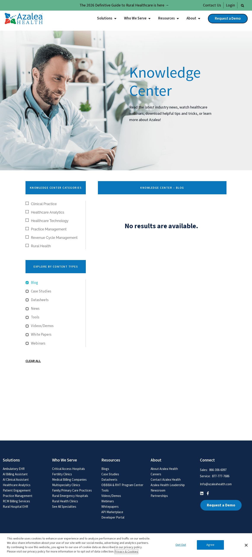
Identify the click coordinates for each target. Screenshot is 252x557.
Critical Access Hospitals (68, 469)
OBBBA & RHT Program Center (122, 485)
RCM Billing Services (16, 501)
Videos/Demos (111, 496)
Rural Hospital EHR (15, 506)
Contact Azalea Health (166, 479)
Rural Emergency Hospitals (70, 496)
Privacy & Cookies (126, 551)
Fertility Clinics (62, 474)
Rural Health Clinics (65, 501)
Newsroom (158, 490)
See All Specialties (64, 506)
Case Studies (110, 474)
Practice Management (46, 229)
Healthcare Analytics (45, 212)
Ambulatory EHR (14, 469)
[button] (242, 5)
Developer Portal (112, 517)
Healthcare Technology (47, 221)
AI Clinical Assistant (16, 479)
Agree (210, 545)
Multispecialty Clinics (66, 485)
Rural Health (38, 246)
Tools (105, 490)
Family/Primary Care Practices (72, 490)
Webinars (107, 501)
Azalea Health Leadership (168, 485)
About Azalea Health (164, 469)
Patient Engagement (17, 490)
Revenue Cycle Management (52, 237)
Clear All (33, 361)
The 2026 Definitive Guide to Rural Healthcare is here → (124, 5)
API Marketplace (112, 512)
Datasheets (109, 479)
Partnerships (159, 496)
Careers (156, 474)
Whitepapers (110, 506)
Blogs (105, 469)
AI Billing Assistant (15, 474)
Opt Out (180, 545)
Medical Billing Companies (69, 479)
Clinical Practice (41, 204)
